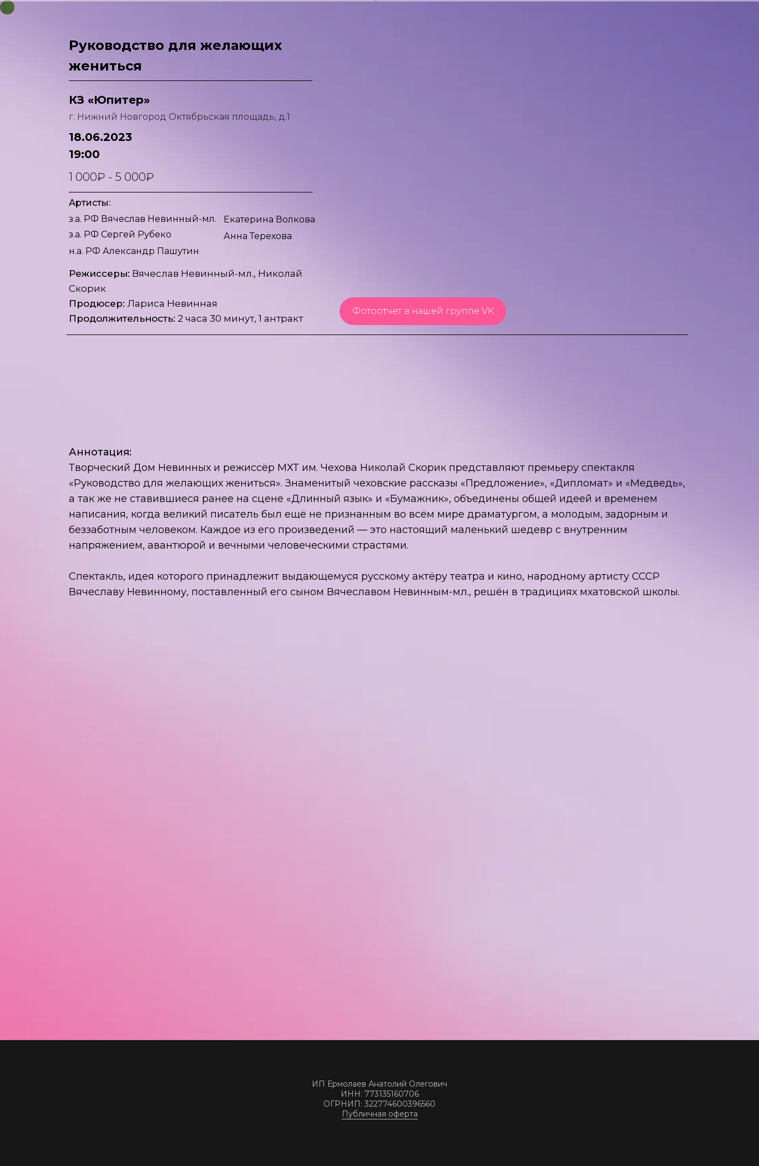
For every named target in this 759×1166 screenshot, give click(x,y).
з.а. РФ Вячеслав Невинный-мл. (142, 219)
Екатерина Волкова (269, 219)
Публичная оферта (380, 1114)
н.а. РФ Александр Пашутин (134, 251)
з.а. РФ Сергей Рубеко (120, 234)
